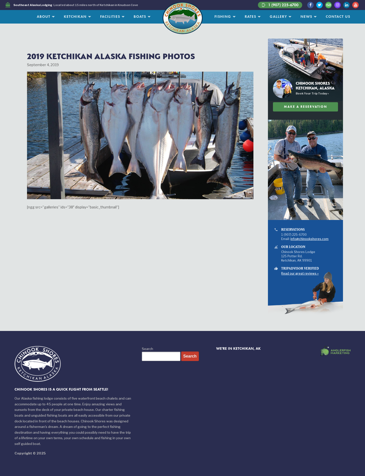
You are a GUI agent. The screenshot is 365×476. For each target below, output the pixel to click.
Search (147, 349)
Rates (250, 16)
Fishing (222, 16)
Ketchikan (75, 16)
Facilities (110, 16)
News (306, 16)
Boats (140, 16)
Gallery (278, 16)
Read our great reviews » (299, 273)
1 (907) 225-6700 (280, 5)
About (43, 16)
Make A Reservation (305, 106)
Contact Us (338, 16)
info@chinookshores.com (309, 239)
